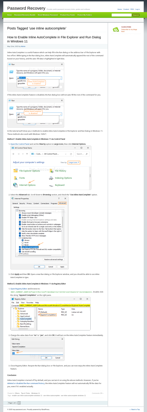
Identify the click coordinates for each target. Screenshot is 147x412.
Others (17, 393)
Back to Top (135, 409)
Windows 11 (35, 393)
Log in (137, 9)
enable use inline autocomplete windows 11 (27, 395)
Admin (23, 46)
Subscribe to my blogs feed (130, 29)
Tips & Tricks (25, 393)
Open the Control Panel (19, 144)
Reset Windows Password (48, 15)
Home (119, 9)
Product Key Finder (67, 15)
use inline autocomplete (51, 395)
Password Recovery (26, 8)
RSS (132, 9)
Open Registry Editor (18, 289)
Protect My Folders (85, 15)
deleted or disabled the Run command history (25, 383)
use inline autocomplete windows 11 (73, 395)
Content (126, 9)
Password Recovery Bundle (24, 15)
